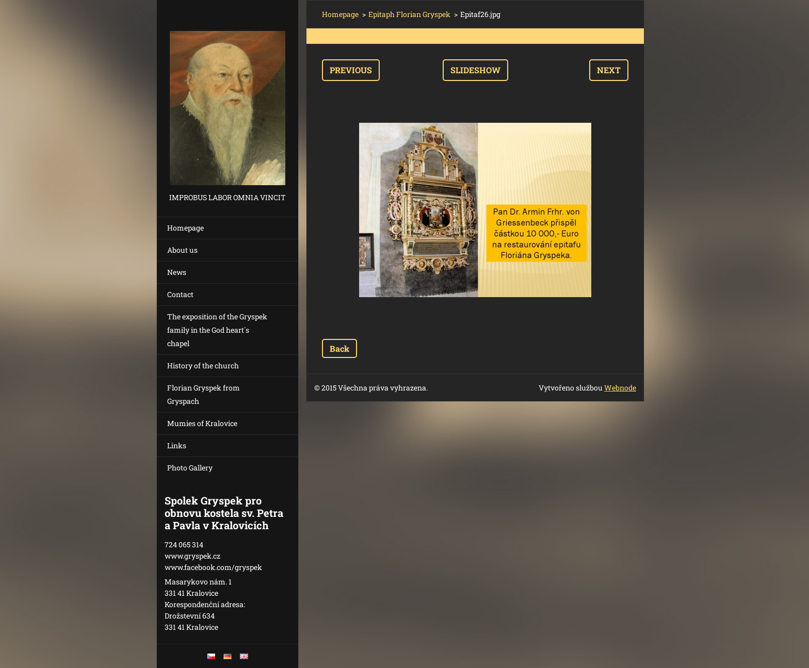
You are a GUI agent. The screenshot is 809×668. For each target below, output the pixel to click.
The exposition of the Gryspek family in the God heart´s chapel (217, 330)
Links (176, 445)
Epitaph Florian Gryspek (409, 14)
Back (339, 348)
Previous (351, 69)
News (176, 272)
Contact (180, 294)
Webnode (620, 388)
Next (609, 69)
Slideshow (475, 69)
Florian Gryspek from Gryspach (203, 394)
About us (182, 250)
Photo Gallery (190, 468)
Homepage (185, 228)
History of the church (203, 365)
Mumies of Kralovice (202, 423)
